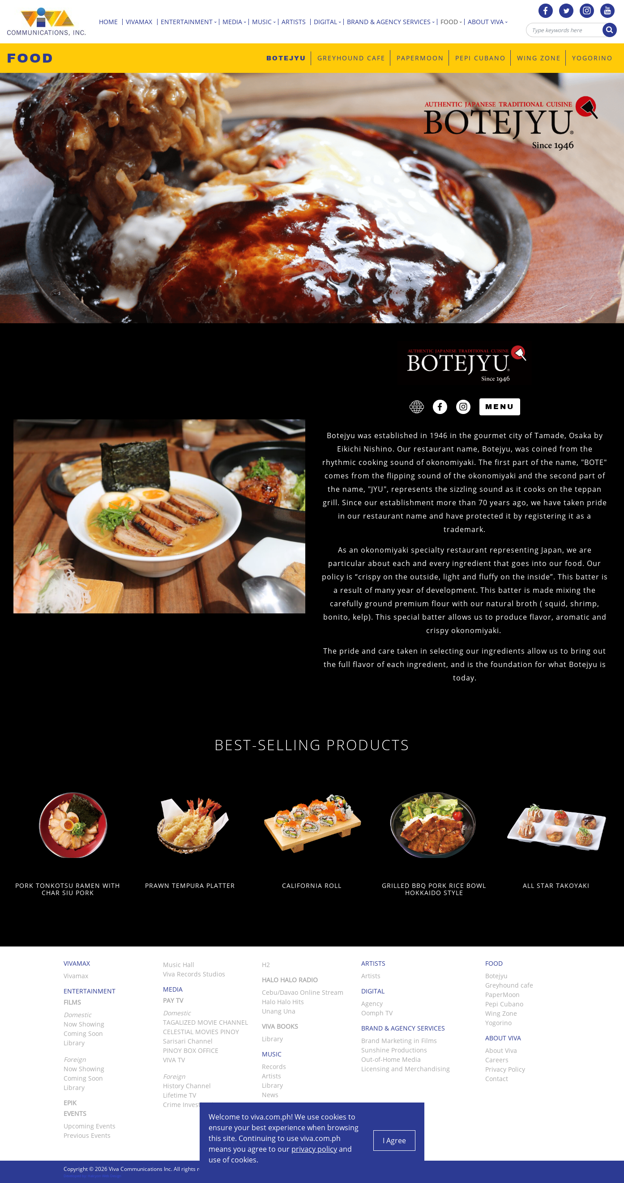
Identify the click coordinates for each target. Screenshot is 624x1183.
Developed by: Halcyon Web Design (92, 1175)
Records (274, 1066)
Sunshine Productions (394, 1050)
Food (452, 21)
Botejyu (496, 976)
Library (74, 1043)
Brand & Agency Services (392, 21)
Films (72, 1002)
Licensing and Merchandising (405, 1069)
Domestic (177, 1013)
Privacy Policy (505, 1069)
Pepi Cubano (504, 1004)
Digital (329, 21)
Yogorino (498, 1022)
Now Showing (84, 1024)
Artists (296, 21)
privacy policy (314, 1149)
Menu (499, 406)
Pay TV (173, 1000)
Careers (497, 1060)
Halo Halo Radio (290, 980)
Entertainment (190, 21)
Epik (70, 1102)
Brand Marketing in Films (399, 1040)
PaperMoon (502, 994)
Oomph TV (377, 1013)
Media (235, 21)
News (270, 1094)
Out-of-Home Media (391, 1059)
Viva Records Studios (194, 974)
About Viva (489, 21)
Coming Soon (83, 1033)
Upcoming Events (89, 1126)
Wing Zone (501, 1013)
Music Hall (178, 964)
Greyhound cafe (509, 985)
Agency (372, 1003)
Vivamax (141, 21)
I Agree (394, 1140)
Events (75, 1113)
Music (265, 21)
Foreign (174, 1076)
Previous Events (87, 1135)
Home (111, 21)
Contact (496, 1078)
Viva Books (280, 1026)
